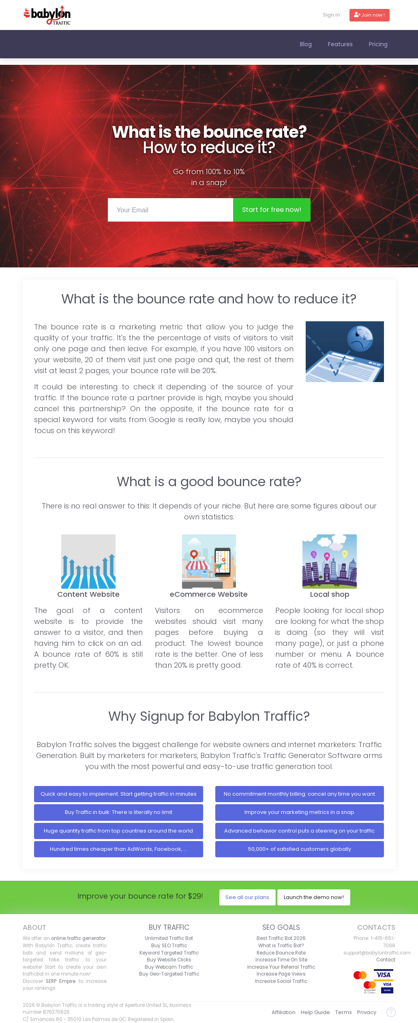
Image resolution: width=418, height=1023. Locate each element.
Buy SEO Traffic (169, 945)
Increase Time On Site (281, 960)
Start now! (271, 209)
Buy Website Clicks (169, 960)
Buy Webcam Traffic (169, 967)
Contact (385, 960)
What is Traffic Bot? (281, 945)
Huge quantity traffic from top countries (118, 831)
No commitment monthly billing (299, 794)
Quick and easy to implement (119, 794)
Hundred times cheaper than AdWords (118, 849)
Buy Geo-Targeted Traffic (169, 974)
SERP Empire (60, 981)
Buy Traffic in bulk (118, 812)
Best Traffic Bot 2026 (281, 938)
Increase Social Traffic (281, 981)
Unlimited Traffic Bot (169, 938)
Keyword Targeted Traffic (169, 953)
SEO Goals (281, 927)
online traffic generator (78, 938)
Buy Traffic (169, 927)
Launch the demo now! (314, 897)
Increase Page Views (281, 974)
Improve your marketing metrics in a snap (299, 812)
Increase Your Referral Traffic (281, 967)
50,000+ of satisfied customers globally (299, 849)
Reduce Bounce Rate (281, 953)
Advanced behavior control (299, 831)
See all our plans (247, 897)
